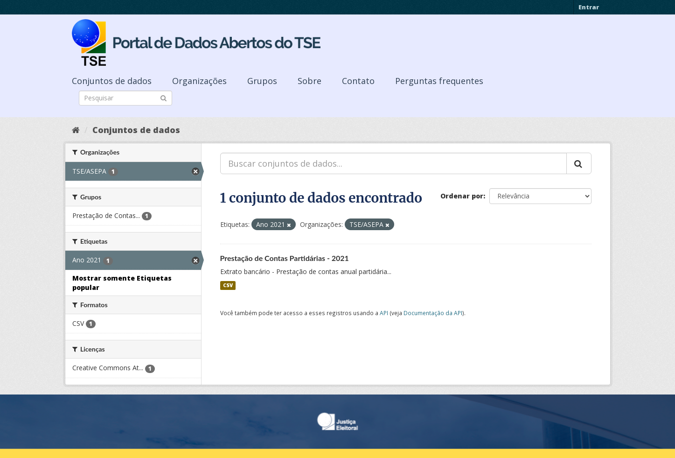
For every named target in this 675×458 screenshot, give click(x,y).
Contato (358, 80)
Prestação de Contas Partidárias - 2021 (284, 258)
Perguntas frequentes (439, 80)
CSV (228, 285)
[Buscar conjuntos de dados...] (393, 163)
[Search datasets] (125, 98)
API (384, 313)
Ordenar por (461, 195)
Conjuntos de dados (112, 80)
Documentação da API (433, 313)
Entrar (588, 7)
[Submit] (163, 97)
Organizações (199, 80)
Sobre (309, 80)
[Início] (76, 129)
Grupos (262, 80)
